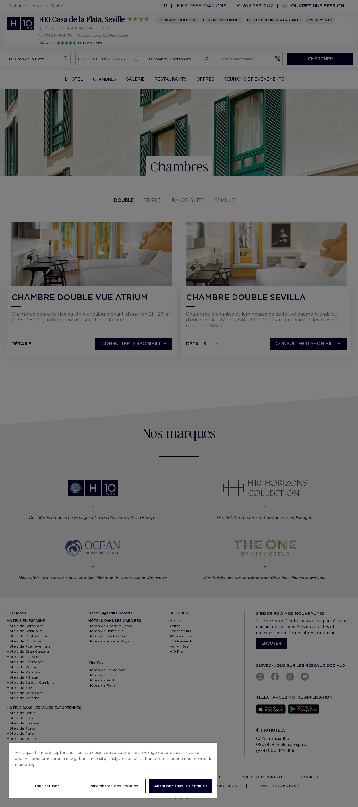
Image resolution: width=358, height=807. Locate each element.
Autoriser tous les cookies (180, 786)
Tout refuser (46, 786)
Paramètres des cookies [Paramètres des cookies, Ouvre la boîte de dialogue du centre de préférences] (113, 786)
